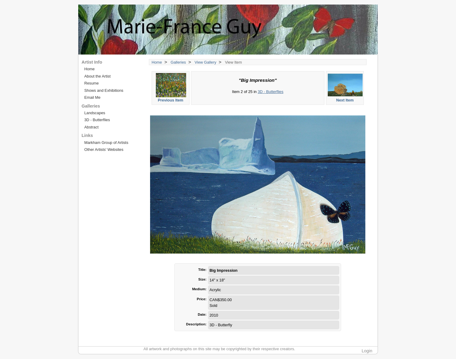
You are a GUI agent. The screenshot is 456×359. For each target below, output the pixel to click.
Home (157, 62)
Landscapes (94, 113)
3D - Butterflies (270, 91)
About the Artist (97, 76)
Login (367, 350)
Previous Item (170, 87)
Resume (91, 83)
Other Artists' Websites (103, 149)
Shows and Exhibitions (103, 90)
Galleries (178, 62)
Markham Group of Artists (106, 142)
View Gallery (205, 62)
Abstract (91, 127)
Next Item (345, 87)
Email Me (92, 97)
